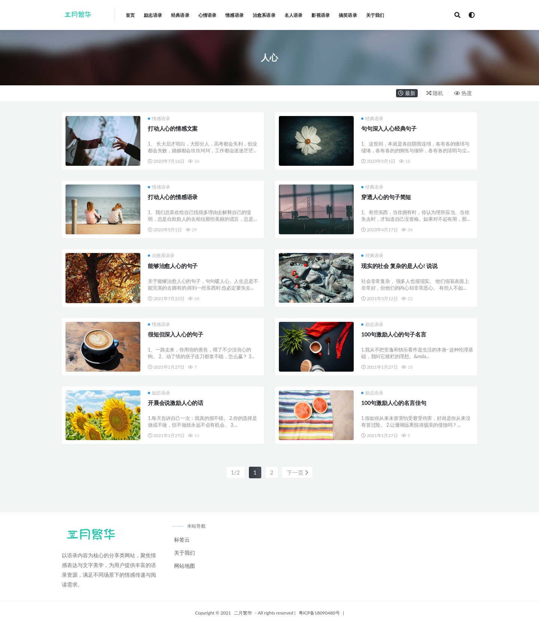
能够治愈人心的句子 (173, 265)
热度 (463, 93)
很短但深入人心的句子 (175, 334)
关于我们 (184, 552)
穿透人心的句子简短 (386, 196)
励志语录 (372, 324)
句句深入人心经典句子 (389, 128)
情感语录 (159, 118)
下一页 (297, 472)
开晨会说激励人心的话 (175, 402)
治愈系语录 (161, 255)
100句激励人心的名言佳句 (393, 402)
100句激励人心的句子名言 (393, 334)
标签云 (182, 539)
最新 (406, 93)
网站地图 (184, 565)
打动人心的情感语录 (173, 196)
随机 (435, 93)
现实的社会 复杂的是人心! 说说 (399, 265)
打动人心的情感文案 (173, 128)
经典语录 (372, 118)
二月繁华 (243, 613)
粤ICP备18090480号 (319, 613)
